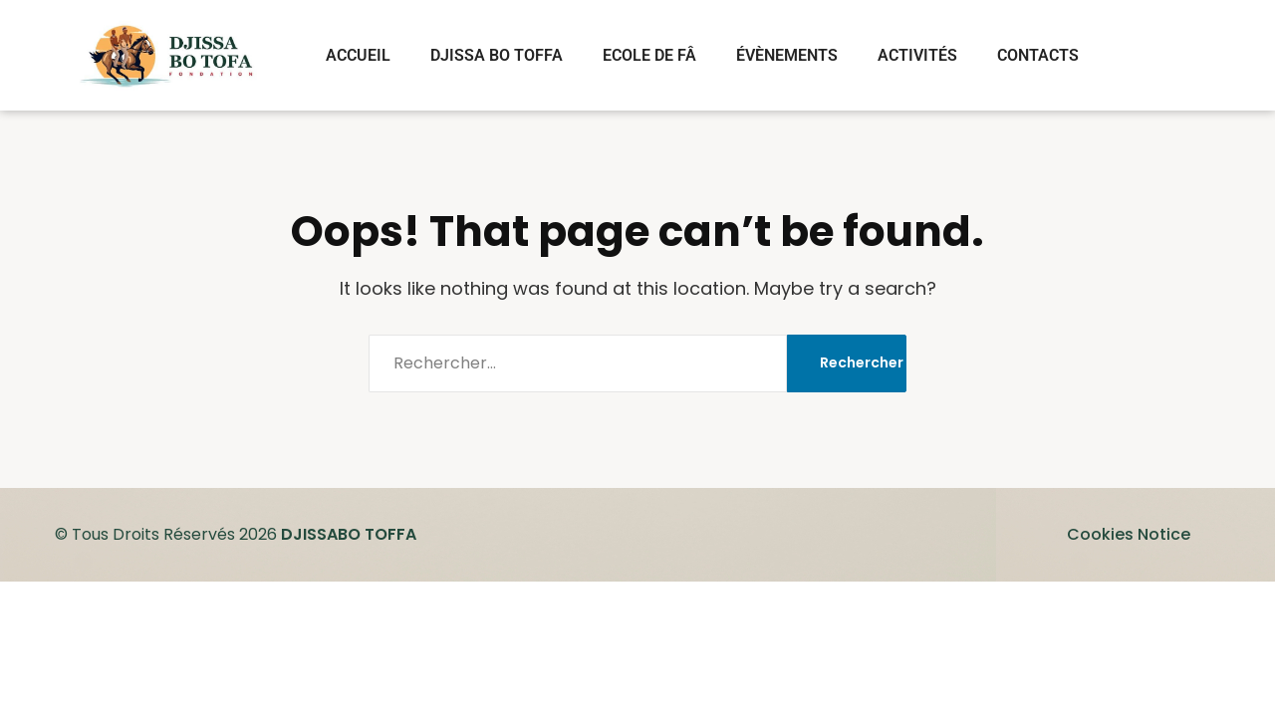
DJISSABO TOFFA (348, 534)
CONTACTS (1038, 55)
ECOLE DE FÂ (649, 55)
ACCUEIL (358, 55)
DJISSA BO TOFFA (496, 55)
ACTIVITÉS (917, 55)
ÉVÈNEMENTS (787, 55)
